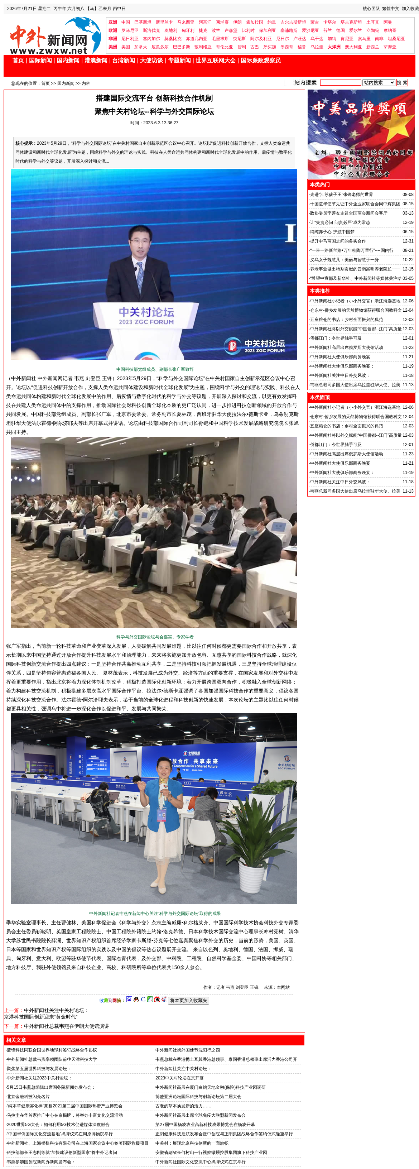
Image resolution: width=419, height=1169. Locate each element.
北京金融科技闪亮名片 (28, 1096)
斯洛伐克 (151, 30)
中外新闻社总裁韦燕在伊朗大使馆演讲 (66, 1026)
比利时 (248, 30)
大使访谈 (151, 60)
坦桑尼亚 (396, 38)
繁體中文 (390, 8)
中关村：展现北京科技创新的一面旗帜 (191, 1143)
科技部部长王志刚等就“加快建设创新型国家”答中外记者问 (62, 1152)
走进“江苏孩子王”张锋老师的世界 (341, 194)
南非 (379, 38)
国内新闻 (68, 60)
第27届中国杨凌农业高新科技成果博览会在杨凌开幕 (205, 1124)
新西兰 (372, 46)
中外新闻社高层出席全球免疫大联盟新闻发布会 (200, 1115)
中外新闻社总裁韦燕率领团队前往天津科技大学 (52, 1059)
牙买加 (269, 46)
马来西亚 (185, 22)
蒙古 (314, 22)
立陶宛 (372, 30)
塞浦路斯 (289, 30)
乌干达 (316, 38)
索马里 (364, 38)
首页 (18, 60)
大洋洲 (334, 46)
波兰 (216, 30)
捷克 (203, 30)
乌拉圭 (316, 46)
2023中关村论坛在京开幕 (179, 1078)
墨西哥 (286, 46)
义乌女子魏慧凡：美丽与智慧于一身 (344, 259)
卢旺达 (299, 38)
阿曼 (388, 22)
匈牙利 (188, 30)
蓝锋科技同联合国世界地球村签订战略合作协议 (52, 1050)
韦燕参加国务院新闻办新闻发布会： (41, 1161)
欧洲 (113, 30)
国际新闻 (40, 60)
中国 (125, 22)
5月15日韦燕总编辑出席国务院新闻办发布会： (51, 1087)
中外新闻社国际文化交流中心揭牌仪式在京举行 (200, 1161)
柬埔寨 (222, 22)
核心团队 (371, 8)
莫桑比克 (173, 38)
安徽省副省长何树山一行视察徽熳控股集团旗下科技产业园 (211, 1152)
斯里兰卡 (164, 22)
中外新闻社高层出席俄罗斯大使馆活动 (346, 347)
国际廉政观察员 (261, 60)
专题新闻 (179, 60)
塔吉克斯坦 (351, 22)
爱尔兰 (355, 30)
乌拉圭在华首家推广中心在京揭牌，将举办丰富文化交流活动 (65, 1115)
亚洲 (113, 22)
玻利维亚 (203, 46)
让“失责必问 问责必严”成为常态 (340, 222)
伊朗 (237, 22)
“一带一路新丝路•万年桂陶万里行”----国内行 (351, 250)
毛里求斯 (220, 38)
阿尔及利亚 (261, 38)
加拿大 (140, 46)
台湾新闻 (123, 60)
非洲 (113, 38)
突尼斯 (239, 38)
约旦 (272, 22)
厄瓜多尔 (160, 46)
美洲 (113, 46)
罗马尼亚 (130, 30)
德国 (340, 30)
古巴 (254, 46)
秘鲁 (302, 46)
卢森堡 (231, 30)
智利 (241, 46)
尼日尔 (282, 38)
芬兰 (327, 30)
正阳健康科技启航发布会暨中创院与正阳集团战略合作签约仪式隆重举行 (224, 1133)
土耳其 (372, 22)
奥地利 (170, 30)
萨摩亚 (390, 46)
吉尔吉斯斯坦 (293, 22)
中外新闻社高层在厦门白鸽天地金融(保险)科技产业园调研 (210, 1087)
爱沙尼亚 (310, 30)
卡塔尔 (329, 22)
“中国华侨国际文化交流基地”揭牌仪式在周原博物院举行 (60, 1133)
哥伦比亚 (224, 46)
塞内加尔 (151, 38)
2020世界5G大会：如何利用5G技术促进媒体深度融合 (58, 1124)
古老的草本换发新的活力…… (183, 1105)
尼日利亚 (130, 38)
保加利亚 (267, 30)
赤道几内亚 (196, 38)
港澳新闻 (96, 60)
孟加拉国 (254, 22)
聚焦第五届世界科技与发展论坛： (39, 1068)
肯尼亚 (347, 38)
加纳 (332, 38)
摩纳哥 (390, 30)
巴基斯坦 (142, 22)
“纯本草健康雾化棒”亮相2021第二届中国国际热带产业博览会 (64, 1105)
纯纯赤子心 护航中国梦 (332, 231)
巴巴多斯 (181, 46)
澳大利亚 (353, 46)
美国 (125, 46)
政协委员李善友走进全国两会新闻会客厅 (348, 213)
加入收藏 (410, 8)
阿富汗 (205, 22)
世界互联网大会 (216, 60)
